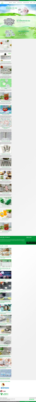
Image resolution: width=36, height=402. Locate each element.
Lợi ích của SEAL (19, 2)
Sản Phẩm (14, 2)
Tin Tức (31, 2)
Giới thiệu (10, 2)
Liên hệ (34, 2)
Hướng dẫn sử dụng (26, 2)
